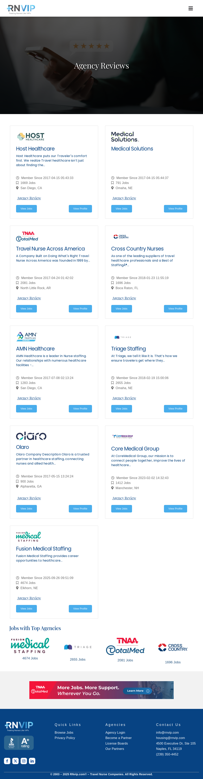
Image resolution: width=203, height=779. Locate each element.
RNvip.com (77, 774)
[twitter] (15, 761)
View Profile (80, 208)
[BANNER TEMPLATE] (19, 743)
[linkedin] (32, 761)
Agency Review (29, 198)
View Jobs (26, 208)
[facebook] (7, 761)
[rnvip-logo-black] (21, 9)
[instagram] (24, 761)
